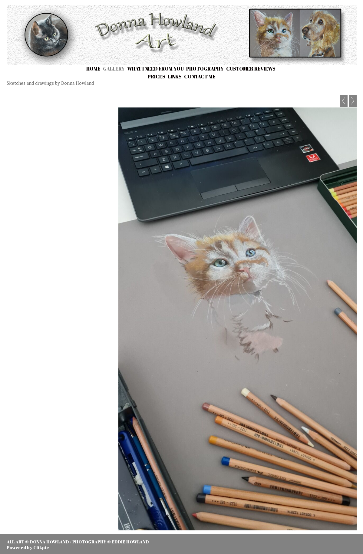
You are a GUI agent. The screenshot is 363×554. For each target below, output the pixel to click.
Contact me (200, 76)
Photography (205, 68)
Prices (156, 76)
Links (175, 76)
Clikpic (41, 547)
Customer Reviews (251, 68)
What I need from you (155, 68)
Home (93, 68)
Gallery (114, 68)
